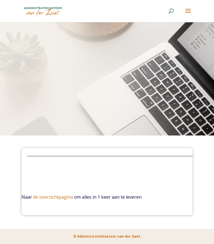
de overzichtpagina (53, 197)
